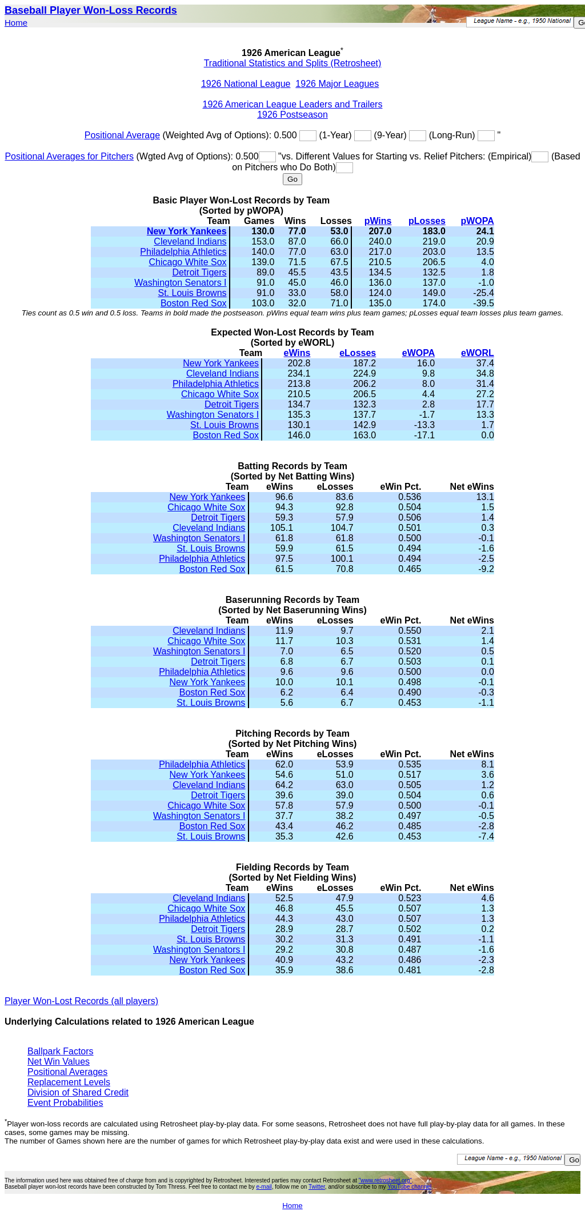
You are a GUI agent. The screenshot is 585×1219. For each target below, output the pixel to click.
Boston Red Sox (194, 303)
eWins (297, 353)
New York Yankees (187, 231)
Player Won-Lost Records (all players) (81, 1001)
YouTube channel (409, 1187)
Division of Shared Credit (78, 1092)
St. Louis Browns (192, 293)
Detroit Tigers (199, 272)
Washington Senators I (180, 282)
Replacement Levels (68, 1082)
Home (16, 22)
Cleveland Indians (190, 241)
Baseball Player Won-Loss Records (91, 10)
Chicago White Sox (187, 262)
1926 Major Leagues (337, 84)
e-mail (263, 1187)
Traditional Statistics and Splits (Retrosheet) (293, 63)
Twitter (316, 1187)
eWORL (477, 353)
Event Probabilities (65, 1103)
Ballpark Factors (60, 1051)
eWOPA (418, 353)
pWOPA (477, 221)
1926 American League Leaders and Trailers (293, 104)
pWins (378, 221)
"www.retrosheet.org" (385, 1180)
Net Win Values (58, 1061)
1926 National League (246, 84)
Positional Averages (67, 1072)
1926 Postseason (292, 114)
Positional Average (122, 135)
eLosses (357, 353)
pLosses (427, 221)
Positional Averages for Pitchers (69, 156)
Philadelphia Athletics (183, 252)
